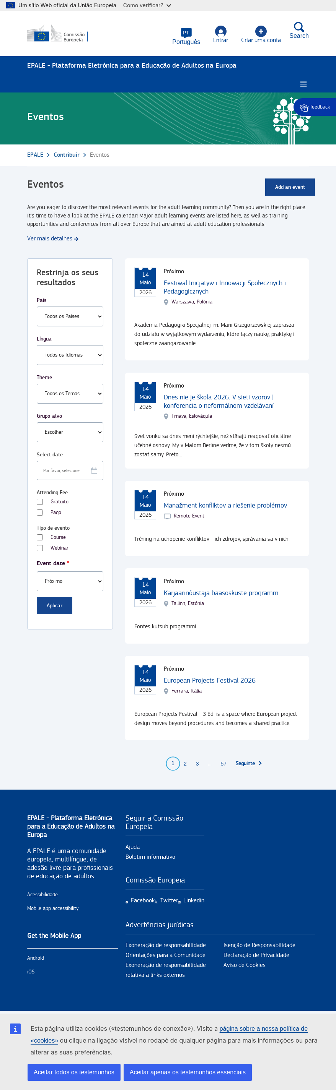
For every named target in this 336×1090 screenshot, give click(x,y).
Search (299, 30)
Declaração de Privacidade (256, 955)
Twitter (169, 900)
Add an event (290, 187)
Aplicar (54, 605)
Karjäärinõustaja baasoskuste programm (221, 593)
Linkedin (193, 900)
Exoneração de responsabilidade (166, 945)
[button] (186, 36)
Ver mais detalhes (49, 238)
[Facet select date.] (70, 470)
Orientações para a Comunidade (166, 955)
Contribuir (67, 155)
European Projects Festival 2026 (210, 680)
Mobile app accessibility (53, 908)
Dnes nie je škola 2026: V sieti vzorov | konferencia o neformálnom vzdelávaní (219, 401)
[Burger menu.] (303, 84)
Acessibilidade (42, 895)
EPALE (35, 155)
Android (35, 958)
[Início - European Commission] (64, 33)
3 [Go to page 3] (197, 764)
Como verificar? (147, 5)
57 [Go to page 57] (224, 764)
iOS (30, 972)
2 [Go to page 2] (185, 764)
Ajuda (133, 847)
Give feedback (315, 107)
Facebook (143, 900)
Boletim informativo (150, 857)
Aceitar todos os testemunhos (74, 1072)
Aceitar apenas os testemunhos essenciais (188, 1072)
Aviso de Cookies (244, 965)
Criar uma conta (261, 35)
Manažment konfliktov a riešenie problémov (225, 505)
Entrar (220, 35)
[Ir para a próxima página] (249, 763)
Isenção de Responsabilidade (259, 945)
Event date (51, 563)
